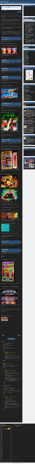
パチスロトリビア (26, 61)
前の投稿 (19, 335)
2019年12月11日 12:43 (9, 343)
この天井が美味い (26, 63)
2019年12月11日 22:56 (8, 385)
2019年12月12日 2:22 (12, 352)
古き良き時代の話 (26, 57)
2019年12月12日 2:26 (12, 370)
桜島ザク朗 (6, 352)
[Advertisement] (11, 328)
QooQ (18, 463)
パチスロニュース (26, 60)
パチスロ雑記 (26, 55)
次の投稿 (3, 335)
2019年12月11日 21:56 (8, 363)
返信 (3, 349)
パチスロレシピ (4, 1)
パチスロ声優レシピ (27, 86)
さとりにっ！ (26, 93)
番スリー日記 (26, 59)
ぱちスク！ (25, 100)
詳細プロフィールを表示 (27, 144)
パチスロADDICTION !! (27, 87)
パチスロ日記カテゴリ (11, 338)
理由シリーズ (26, 64)
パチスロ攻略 (26, 56)
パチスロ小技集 (26, 58)
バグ (24, 62)
